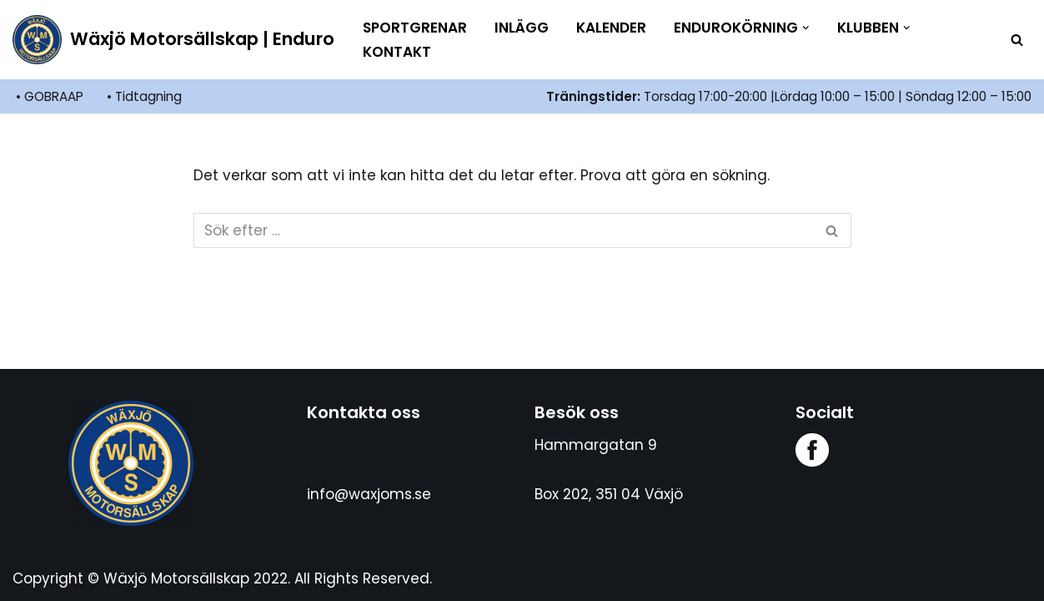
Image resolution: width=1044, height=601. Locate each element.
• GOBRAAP (49, 96)
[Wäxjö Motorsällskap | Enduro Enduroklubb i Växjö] (173, 39)
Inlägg (521, 28)
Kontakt (397, 52)
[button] (806, 28)
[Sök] (1017, 39)
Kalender (611, 28)
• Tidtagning (144, 96)
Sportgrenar (415, 28)
